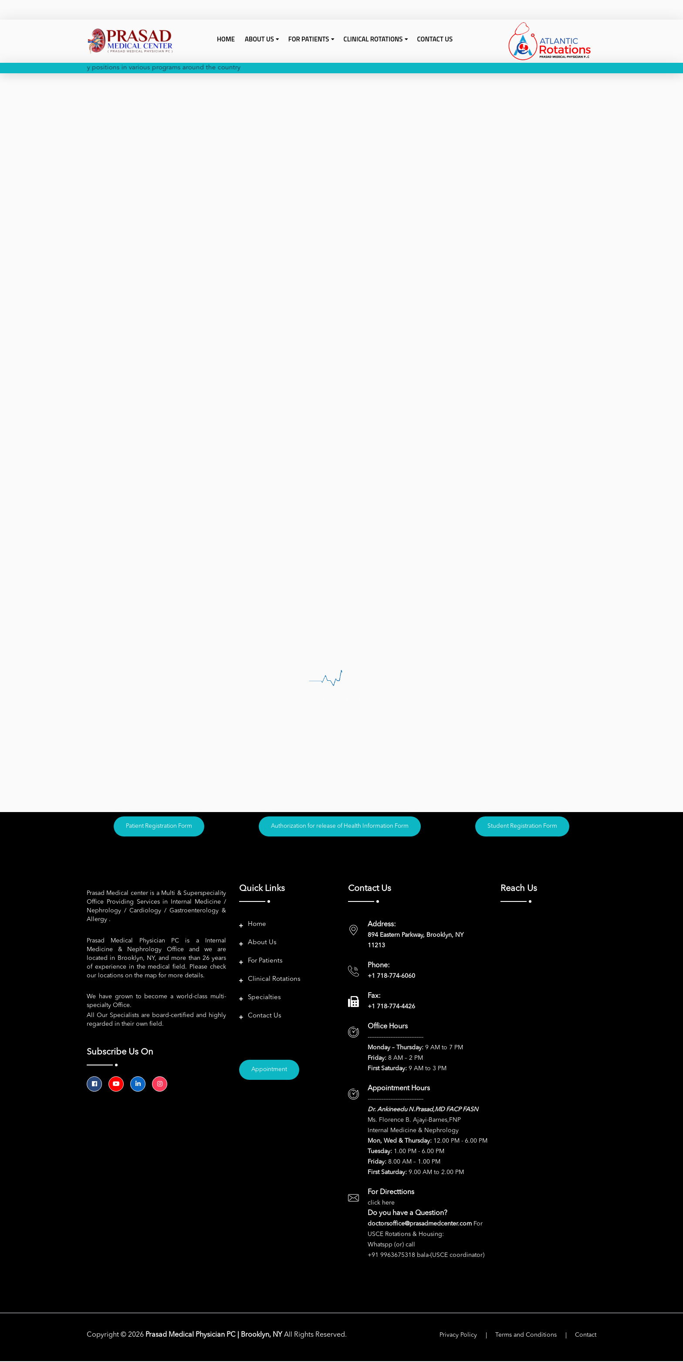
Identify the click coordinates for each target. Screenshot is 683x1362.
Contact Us (435, 39)
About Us (262, 943)
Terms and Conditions (526, 1336)
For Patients (265, 962)
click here (381, 1204)
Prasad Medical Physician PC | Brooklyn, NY (214, 1335)
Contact (585, 1336)
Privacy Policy (458, 1336)
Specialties (264, 998)
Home (226, 39)
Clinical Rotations (274, 980)
